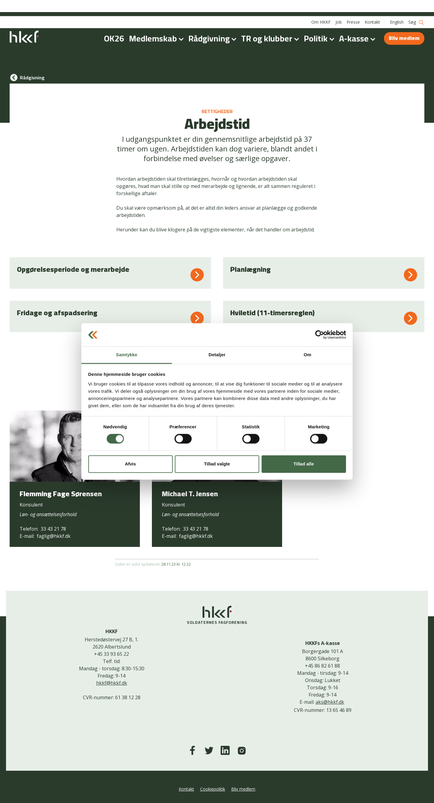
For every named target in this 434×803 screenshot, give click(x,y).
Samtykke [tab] (126, 354)
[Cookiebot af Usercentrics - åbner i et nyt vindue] (319, 334)
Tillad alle (303, 463)
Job (338, 6)
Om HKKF (321, 6)
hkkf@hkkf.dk (111, 683)
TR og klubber (271, 22)
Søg (416, 6)
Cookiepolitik (212, 789)
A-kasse (358, 22)
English (397, 6)
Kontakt (372, 6)
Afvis (130, 463)
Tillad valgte (217, 463)
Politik (320, 22)
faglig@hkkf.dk (54, 536)
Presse (353, 6)
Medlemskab (157, 22)
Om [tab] (307, 354)
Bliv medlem (404, 22)
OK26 (114, 22)
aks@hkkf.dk (330, 702)
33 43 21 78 (53, 528)
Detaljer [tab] (217, 354)
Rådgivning (213, 22)
